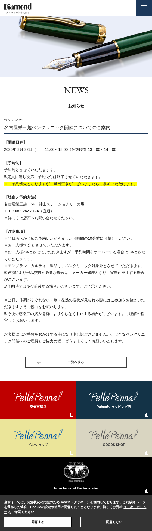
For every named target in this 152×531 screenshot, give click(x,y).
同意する (37, 522)
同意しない (114, 522)
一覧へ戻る (76, 362)
